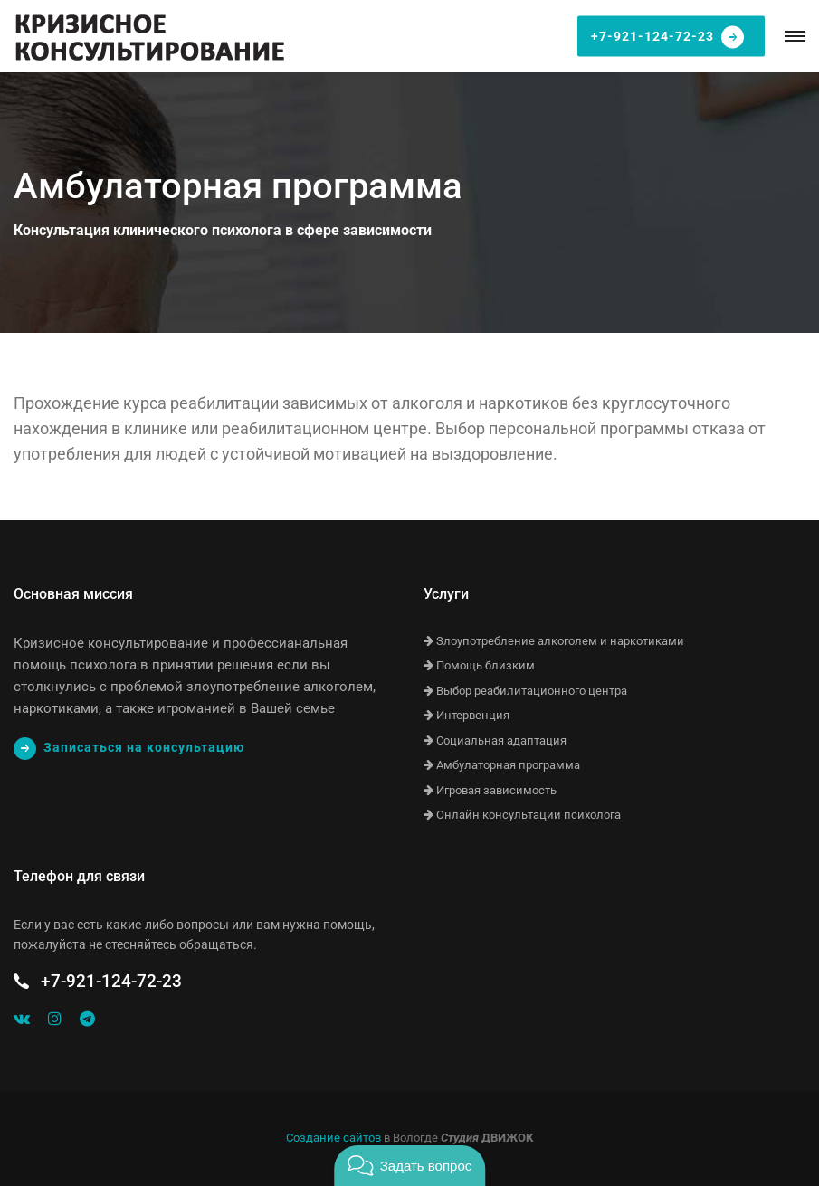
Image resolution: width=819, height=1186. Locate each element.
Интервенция (466, 715)
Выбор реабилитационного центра (525, 690)
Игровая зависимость (490, 790)
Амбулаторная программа (502, 765)
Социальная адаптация (495, 740)
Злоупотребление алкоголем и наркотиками (554, 641)
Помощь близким (479, 665)
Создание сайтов (333, 1137)
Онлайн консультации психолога (522, 814)
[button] (409, 1165)
